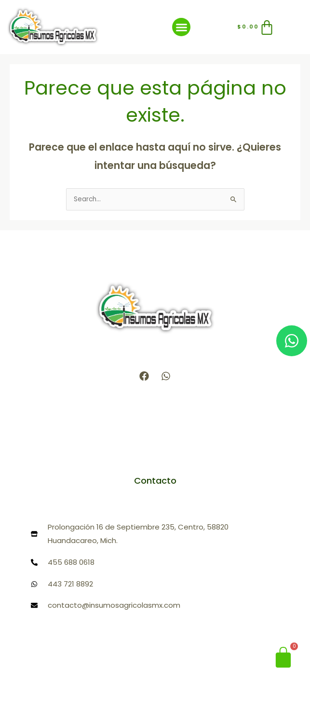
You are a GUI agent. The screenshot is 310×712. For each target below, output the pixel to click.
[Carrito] (256, 27)
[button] (181, 27)
